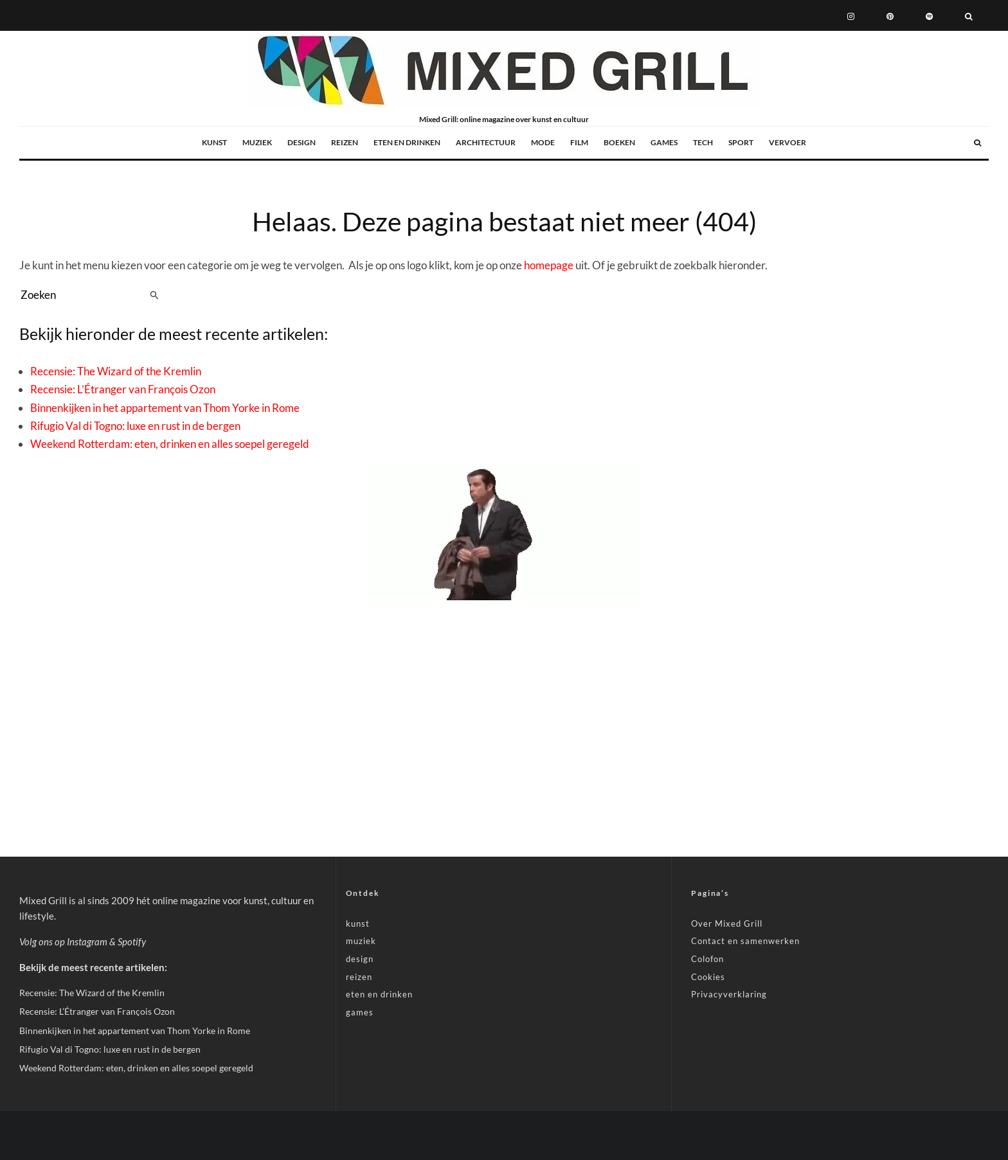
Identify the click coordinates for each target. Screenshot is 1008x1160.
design (301, 142)
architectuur (486, 142)
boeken (619, 142)
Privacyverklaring (729, 994)
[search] (154, 295)
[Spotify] (929, 15)
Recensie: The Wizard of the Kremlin (115, 371)
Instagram (87, 941)
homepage (548, 265)
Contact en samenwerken (745, 941)
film (579, 142)
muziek (257, 142)
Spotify (132, 941)
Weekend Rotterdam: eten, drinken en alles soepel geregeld (169, 444)
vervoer (787, 142)
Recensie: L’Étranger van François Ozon (122, 389)
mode (543, 142)
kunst (214, 142)
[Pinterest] (890, 15)
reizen (344, 142)
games (664, 142)
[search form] (82, 295)
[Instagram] (850, 15)
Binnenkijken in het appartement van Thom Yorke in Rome (165, 408)
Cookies (708, 977)
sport (740, 142)
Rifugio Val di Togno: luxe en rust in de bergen (135, 426)
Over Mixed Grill (726, 923)
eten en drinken (407, 142)
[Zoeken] (969, 15)
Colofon (707, 959)
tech (703, 142)
